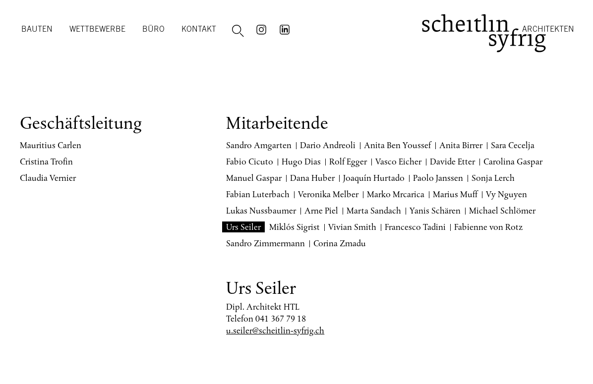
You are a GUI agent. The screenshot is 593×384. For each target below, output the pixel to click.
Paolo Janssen (438, 177)
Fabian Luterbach (258, 194)
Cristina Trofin (46, 161)
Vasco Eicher (398, 161)
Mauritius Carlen (50, 145)
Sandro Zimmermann (265, 243)
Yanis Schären (435, 210)
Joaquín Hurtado (374, 177)
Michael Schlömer (502, 210)
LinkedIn (286, 29)
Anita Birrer (460, 145)
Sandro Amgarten (259, 145)
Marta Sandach (374, 210)
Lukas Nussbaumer (261, 210)
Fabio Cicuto (249, 161)
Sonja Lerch (493, 177)
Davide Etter (452, 161)
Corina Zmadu (339, 243)
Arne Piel (321, 210)
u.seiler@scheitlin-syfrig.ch (275, 330)
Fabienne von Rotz (488, 226)
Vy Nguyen (506, 194)
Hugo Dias (301, 161)
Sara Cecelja (512, 145)
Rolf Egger (348, 161)
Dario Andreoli (328, 145)
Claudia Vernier (48, 177)
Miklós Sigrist (294, 226)
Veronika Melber (328, 194)
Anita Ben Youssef (397, 145)
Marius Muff (455, 194)
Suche (239, 31)
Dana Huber (312, 177)
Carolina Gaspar (512, 161)
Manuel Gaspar (254, 177)
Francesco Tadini (415, 226)
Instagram (263, 29)
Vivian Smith (352, 226)
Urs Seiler (243, 226)
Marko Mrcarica (395, 194)
